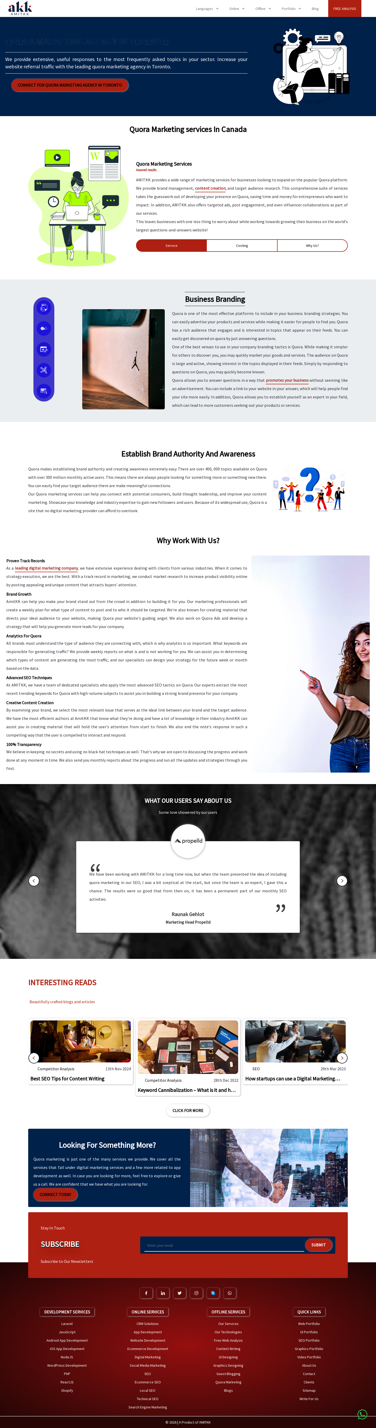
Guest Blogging (228, 1373)
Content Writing (228, 1348)
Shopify (67, 1390)
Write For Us (309, 1398)
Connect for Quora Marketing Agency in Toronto (70, 85)
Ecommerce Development (147, 1348)
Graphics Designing (228, 1365)
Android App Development (67, 1340)
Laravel (67, 1323)
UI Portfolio (309, 1332)
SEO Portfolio (309, 1340)
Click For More (188, 1110)
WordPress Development (67, 1365)
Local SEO (147, 1390)
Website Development (147, 1340)
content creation (210, 188)
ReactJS (67, 1382)
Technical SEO (147, 1398)
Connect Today (55, 1194)
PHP (67, 1373)
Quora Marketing (228, 1382)
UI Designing (228, 1357)
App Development (148, 1332)
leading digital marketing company (46, 568)
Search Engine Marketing (147, 1407)
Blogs (228, 1390)
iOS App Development (67, 1348)
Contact (309, 1373)
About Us (309, 1365)
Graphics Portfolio (309, 1348)
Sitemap (309, 1390)
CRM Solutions (148, 1323)
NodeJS (67, 1357)
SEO (256, 1068)
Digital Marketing (148, 1357)
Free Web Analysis (228, 1340)
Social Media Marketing (148, 1365)
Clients (309, 1382)
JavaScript (67, 1332)
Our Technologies (228, 1332)
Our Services (228, 1323)
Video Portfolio (309, 1357)
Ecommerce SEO (148, 1382)
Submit (319, 1244)
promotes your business (287, 380)
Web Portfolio (309, 1323)
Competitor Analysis (56, 1068)
